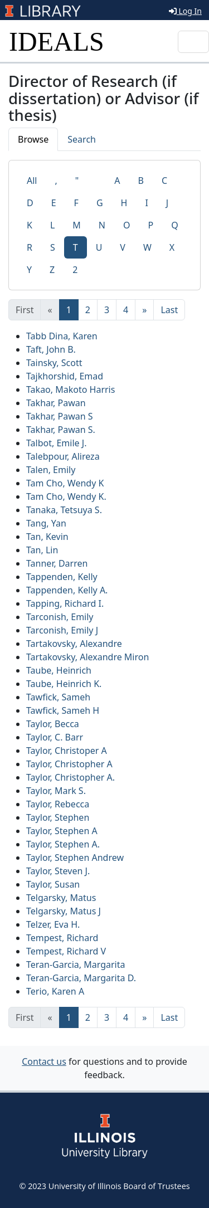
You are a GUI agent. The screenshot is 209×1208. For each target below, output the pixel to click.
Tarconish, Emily (60, 617)
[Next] (144, 309)
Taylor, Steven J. (58, 871)
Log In (185, 11)
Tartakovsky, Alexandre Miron (87, 657)
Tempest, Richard (62, 938)
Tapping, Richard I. (65, 603)
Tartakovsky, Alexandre (74, 643)
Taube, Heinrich (58, 670)
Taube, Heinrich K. (63, 684)
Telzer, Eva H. (53, 924)
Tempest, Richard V (66, 951)
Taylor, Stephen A (62, 831)
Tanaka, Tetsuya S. (64, 510)
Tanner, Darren (57, 563)
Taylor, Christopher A (69, 764)
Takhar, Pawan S (59, 416)
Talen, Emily (50, 470)
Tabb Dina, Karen (62, 336)
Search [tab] (81, 139)
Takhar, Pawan (56, 403)
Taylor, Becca (52, 724)
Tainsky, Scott (54, 363)
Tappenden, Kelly (62, 577)
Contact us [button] (44, 1061)
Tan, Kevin (47, 536)
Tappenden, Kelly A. (67, 590)
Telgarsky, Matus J (63, 911)
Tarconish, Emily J (62, 630)
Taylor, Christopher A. (70, 777)
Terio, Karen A (55, 991)
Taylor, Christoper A (66, 750)
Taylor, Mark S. (56, 791)
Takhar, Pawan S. (60, 429)
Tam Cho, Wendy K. (66, 496)
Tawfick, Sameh (58, 697)
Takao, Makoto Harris (70, 389)
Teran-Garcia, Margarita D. (81, 978)
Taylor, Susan (53, 884)
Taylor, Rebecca (57, 804)
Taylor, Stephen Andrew (75, 857)
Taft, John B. (51, 349)
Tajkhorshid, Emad (64, 376)
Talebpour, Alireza (63, 456)
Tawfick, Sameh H (62, 710)
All (32, 180)
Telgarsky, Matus (61, 898)
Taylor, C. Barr (54, 737)
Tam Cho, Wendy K (65, 483)
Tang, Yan (46, 523)
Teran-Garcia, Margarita (75, 964)
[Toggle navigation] (193, 42)
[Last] (169, 309)
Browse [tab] (33, 139)
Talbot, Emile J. (56, 443)
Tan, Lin (42, 550)
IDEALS (56, 41)
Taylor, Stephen (57, 817)
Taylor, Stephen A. (63, 844)
